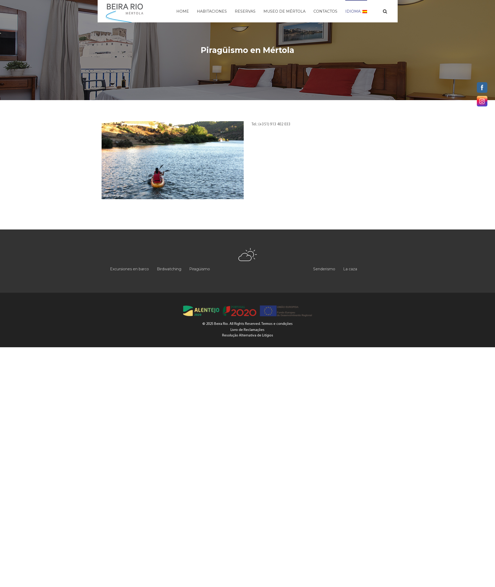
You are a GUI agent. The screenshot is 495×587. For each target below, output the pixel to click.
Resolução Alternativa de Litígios (247, 335)
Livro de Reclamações (247, 330)
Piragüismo (199, 269)
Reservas (245, 11)
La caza (350, 269)
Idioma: (356, 11)
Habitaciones (212, 11)
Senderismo (324, 269)
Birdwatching (169, 269)
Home (182, 11)
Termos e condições (277, 324)
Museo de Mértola (284, 11)
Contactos (325, 11)
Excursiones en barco (129, 269)
